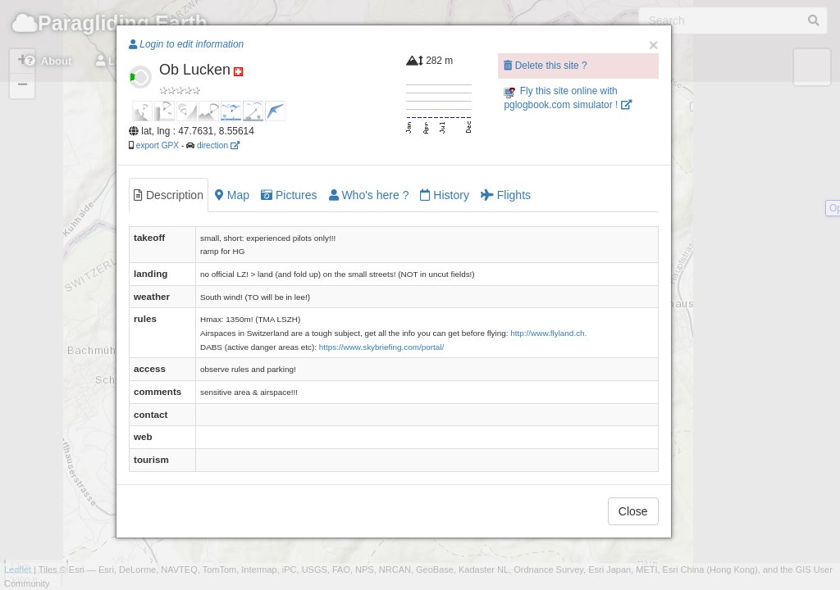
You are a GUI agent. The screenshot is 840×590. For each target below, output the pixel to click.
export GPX (157, 145)
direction (218, 145)
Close (633, 511)
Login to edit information (186, 44)
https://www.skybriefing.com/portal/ (382, 347)
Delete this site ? (545, 65)
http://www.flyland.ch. (548, 333)
